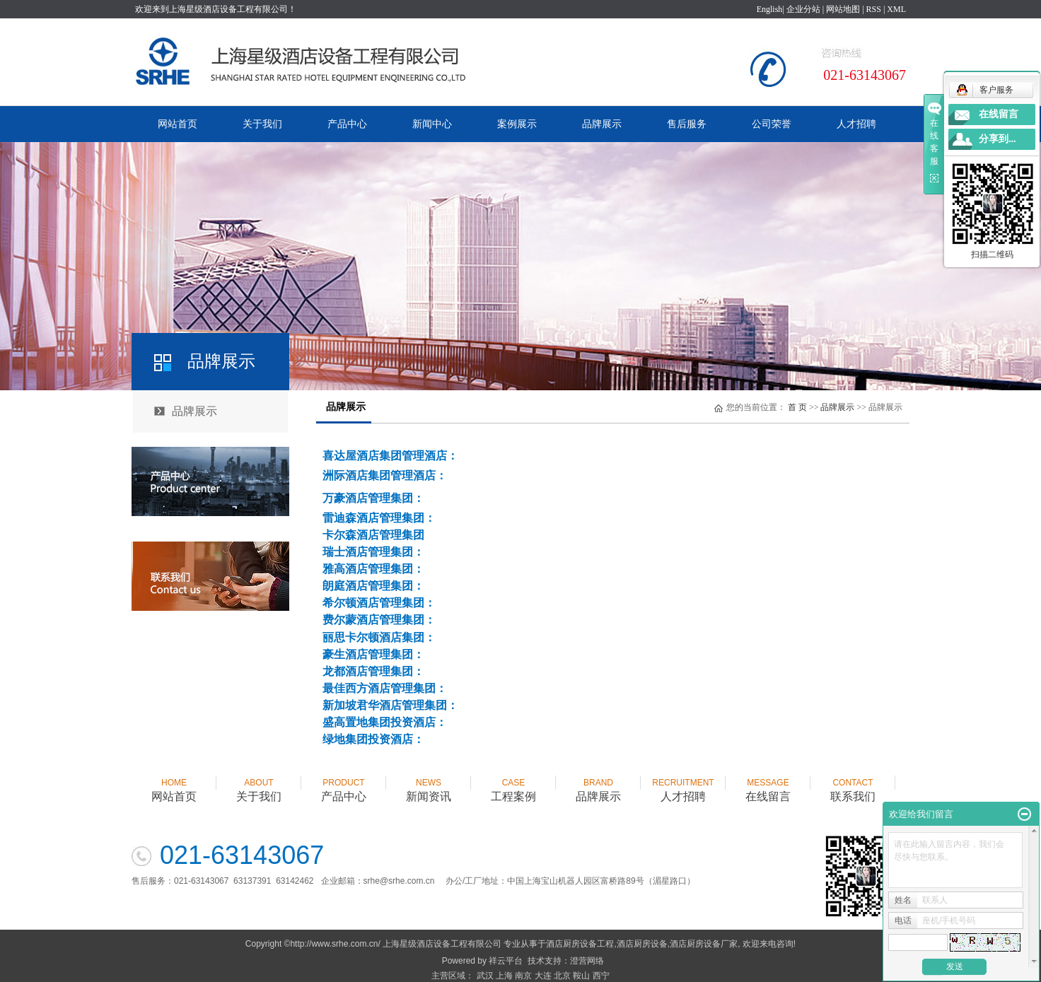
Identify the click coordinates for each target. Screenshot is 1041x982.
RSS (873, 9)
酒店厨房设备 (642, 944)
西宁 (601, 976)
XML (896, 9)
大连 (543, 976)
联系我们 (853, 784)
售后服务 (686, 124)
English (770, 9)
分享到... (997, 139)
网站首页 (177, 124)
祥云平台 (506, 961)
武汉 (485, 976)
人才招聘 (856, 124)
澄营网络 (587, 961)
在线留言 (768, 784)
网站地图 (843, 9)
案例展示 (517, 124)
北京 (562, 976)
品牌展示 (602, 124)
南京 (523, 976)
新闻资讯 (428, 784)
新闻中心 (432, 124)
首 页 (797, 407)
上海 (504, 976)
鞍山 (581, 976)
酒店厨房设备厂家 (704, 944)
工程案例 (513, 784)
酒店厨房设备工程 (580, 944)
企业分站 (803, 9)
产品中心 (347, 124)
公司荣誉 (771, 124)
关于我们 (262, 124)
